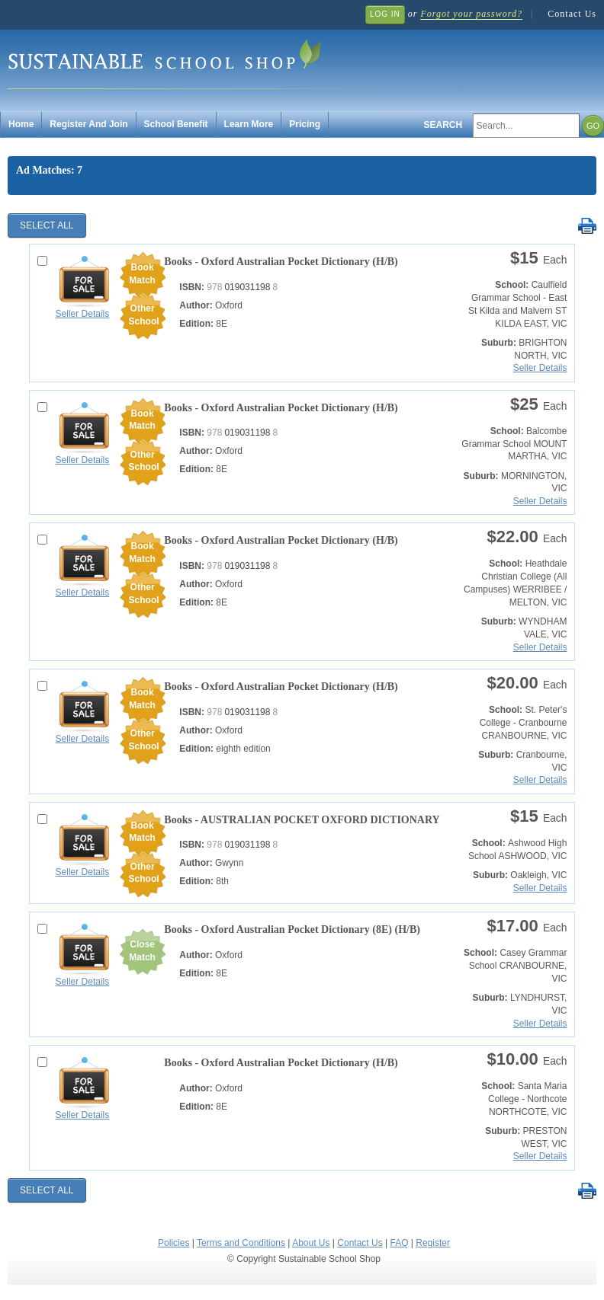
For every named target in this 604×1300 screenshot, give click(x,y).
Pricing (304, 124)
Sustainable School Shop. (236, 61)
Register (433, 1243)
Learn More (249, 124)
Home (21, 124)
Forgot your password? (471, 13)
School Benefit (176, 124)
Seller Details (83, 313)
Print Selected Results (586, 226)
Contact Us (572, 13)
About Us (310, 1243)
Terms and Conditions (241, 1243)
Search (443, 125)
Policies (173, 1243)
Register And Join (88, 124)
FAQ (399, 1243)
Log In (385, 14)
